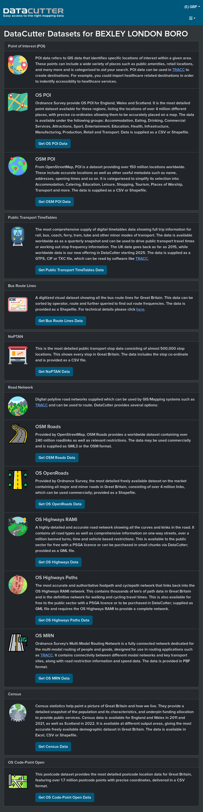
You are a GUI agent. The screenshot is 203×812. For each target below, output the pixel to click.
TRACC (178, 70)
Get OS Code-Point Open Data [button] (65, 797)
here (140, 309)
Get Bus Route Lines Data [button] (61, 321)
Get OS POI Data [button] (53, 144)
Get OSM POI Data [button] (55, 202)
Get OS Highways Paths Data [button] (64, 620)
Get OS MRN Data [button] (54, 678)
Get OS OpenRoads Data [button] (60, 504)
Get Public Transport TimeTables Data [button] (71, 270)
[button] (192, 7)
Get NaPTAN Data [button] (54, 372)
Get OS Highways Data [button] (58, 562)
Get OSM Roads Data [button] (57, 458)
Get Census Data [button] (53, 747)
